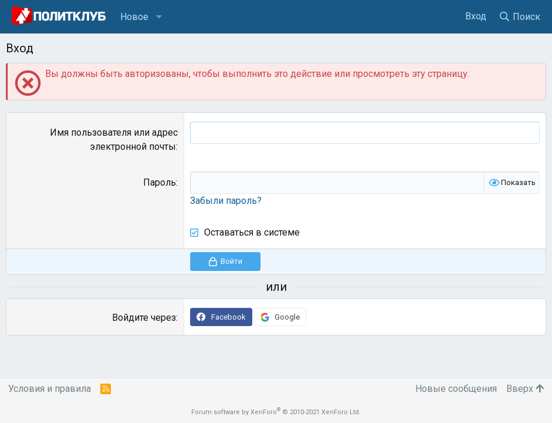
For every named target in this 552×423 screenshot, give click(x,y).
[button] (159, 17)
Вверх (525, 388)
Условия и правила (49, 388)
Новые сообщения (456, 388)
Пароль (159, 182)
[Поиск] (519, 16)
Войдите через (144, 317)
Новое (134, 16)
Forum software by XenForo (276, 412)
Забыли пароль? (226, 200)
